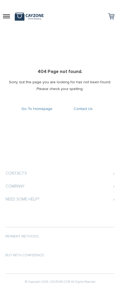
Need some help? (22, 199)
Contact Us (83, 108)
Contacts (16, 173)
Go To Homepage (37, 108)
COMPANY (15, 186)
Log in (102, 4)
